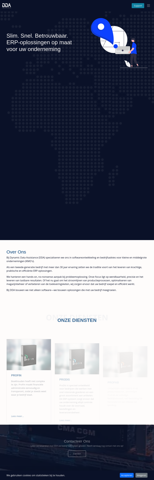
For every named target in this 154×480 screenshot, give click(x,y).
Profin (16, 381)
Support (138, 5)
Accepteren (126, 475)
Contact (77, 453)
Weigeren (141, 475)
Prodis (64, 383)
